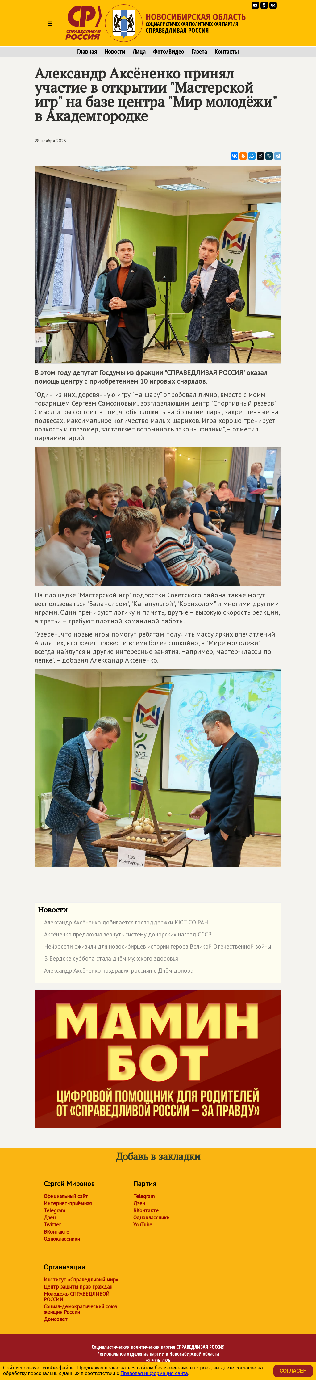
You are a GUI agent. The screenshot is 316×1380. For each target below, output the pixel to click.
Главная (87, 51)
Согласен (293, 1371)
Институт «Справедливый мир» (81, 1279)
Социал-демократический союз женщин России (80, 1309)
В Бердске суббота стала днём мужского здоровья (108, 960)
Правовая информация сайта (154, 1373)
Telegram (54, 1210)
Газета (199, 51)
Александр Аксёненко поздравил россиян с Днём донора (115, 972)
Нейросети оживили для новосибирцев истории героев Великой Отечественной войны (154, 948)
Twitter (52, 1224)
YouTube (142, 1224)
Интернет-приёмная (68, 1203)
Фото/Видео (168, 51)
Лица (139, 51)
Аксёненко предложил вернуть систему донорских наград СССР (124, 936)
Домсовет (56, 1319)
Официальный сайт (66, 1196)
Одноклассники (62, 1239)
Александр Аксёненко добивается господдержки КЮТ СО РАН (123, 923)
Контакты (226, 51)
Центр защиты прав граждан (78, 1287)
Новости (115, 51)
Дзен (50, 1217)
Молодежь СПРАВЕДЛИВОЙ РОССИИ (77, 1296)
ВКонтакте (56, 1232)
